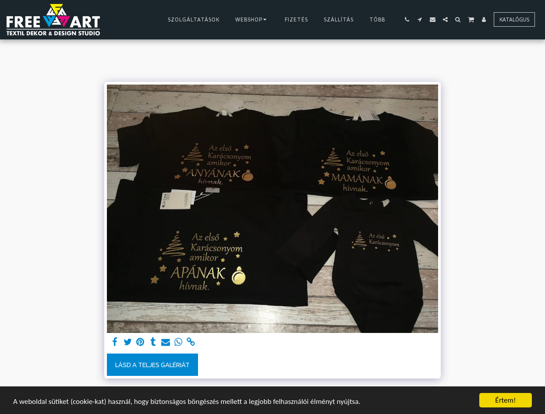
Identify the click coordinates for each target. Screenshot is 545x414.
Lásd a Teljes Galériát (152, 364)
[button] (407, 19)
